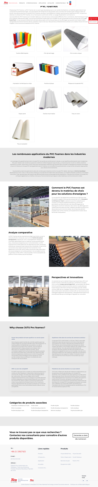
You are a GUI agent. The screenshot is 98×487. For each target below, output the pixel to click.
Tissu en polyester (22, 144)
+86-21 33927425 (18, 451)
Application (62, 3)
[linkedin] (90, 3)
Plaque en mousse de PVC (75, 83)
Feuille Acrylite (55, 405)
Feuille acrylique (49, 83)
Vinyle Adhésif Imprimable (66, 453)
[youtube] (92, 3)
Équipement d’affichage (66, 464)
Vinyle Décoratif (77, 453)
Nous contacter (93, 21)
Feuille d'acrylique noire (17, 410)
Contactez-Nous (80, 3)
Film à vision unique (76, 53)
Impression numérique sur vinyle (22, 83)
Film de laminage (49, 53)
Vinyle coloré (34, 405)
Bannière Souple (65, 460)
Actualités (70, 3)
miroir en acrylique (79, 171)
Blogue (87, 484)
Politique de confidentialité (77, 484)
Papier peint (22, 113)
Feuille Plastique (77, 457)
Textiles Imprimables (49, 113)
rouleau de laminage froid (67, 284)
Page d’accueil (32, 3)
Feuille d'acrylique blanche (38, 408)
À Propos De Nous (51, 3)
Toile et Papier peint (66, 457)
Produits (41, 3)
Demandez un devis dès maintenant (80, 436)
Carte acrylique (75, 408)
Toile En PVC (76, 460)
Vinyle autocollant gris (77, 410)
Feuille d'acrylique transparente (59, 408)
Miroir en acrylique (16, 408)
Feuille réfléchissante (22, 53)
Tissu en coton (76, 113)
